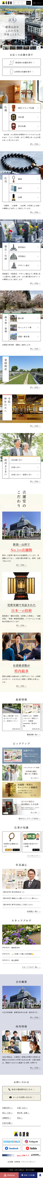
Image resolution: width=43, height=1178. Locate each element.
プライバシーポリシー (28, 1162)
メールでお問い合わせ (20, 1097)
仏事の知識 (7, 1123)
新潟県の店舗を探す (20, 62)
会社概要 (10, 1162)
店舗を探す (7, 1108)
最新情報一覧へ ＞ (34, 734)
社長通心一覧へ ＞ (34, 911)
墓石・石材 (7, 1113)
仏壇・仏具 (22, 1108)
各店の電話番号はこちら (20, 1089)
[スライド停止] (38, 48)
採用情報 (17, 1162)
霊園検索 (6, 1118)
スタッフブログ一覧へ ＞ (31, 967)
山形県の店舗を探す (20, 72)
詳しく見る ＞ (35, 144)
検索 (28, 3)
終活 (20, 1118)
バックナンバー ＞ (34, 856)
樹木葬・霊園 (23, 1113)
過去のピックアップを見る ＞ (30, 818)
